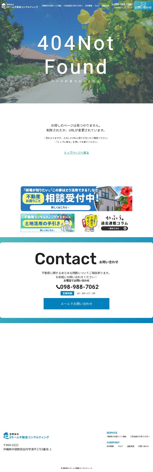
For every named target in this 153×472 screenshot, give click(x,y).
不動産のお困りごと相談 (51, 5)
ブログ (97, 5)
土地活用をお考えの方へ (73, 5)
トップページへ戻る (76, 152)
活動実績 (105, 5)
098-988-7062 (79, 285)
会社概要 (88, 5)
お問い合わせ (143, 7)
